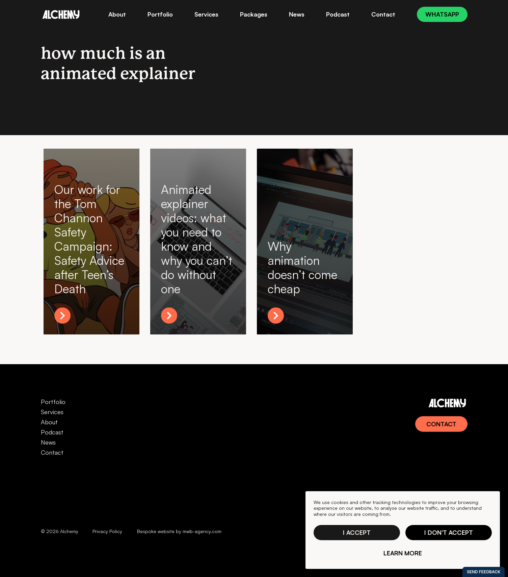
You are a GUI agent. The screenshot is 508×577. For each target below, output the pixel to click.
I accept (357, 532)
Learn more (402, 553)
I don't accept (448, 532)
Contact (52, 452)
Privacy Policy (107, 531)
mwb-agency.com (202, 531)
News (48, 442)
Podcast (52, 432)
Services (52, 412)
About (49, 422)
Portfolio (53, 401)
